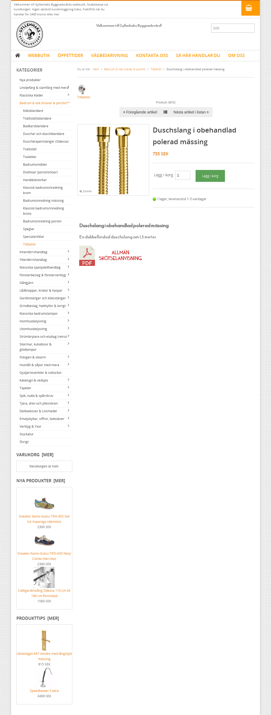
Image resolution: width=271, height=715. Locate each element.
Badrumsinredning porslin (42, 221)
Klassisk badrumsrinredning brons (43, 211)
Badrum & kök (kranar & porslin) (43, 103)
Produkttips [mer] (37, 618)
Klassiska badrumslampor (39, 313)
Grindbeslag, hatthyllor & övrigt (43, 306)
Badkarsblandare (35, 126)
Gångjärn (26, 282)
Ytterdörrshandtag (33, 259)
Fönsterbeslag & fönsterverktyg (43, 275)
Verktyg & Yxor (30, 426)
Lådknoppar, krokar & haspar (41, 290)
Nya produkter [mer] (40, 481)
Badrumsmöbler (35, 164)
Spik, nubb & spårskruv (36, 395)
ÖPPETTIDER (70, 55)
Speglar (28, 229)
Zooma (86, 191)
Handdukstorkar (35, 180)
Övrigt (24, 442)
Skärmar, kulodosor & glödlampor (36, 347)
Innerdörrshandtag (33, 252)
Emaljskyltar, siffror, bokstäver (42, 418)
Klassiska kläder (31, 95)
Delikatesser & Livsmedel (38, 411)
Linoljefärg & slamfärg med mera (44, 87)
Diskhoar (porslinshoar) (40, 172)
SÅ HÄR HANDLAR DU (198, 55)
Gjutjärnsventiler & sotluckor (41, 372)
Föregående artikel (140, 112)
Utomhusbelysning (33, 329)
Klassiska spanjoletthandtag (40, 267)
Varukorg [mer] (34, 455)
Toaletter (30, 157)
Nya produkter (30, 80)
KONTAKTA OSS (152, 55)
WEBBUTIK (39, 55)
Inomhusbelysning (33, 321)
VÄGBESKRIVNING (109, 55)
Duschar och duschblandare (43, 133)
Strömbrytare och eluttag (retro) (43, 336)
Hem (96, 69)
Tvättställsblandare (37, 118)
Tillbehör (29, 244)
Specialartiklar (33, 236)
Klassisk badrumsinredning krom (43, 190)
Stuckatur (27, 434)
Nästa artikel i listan (191, 112)
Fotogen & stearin (33, 357)
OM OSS (236, 55)
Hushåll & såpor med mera (39, 365)
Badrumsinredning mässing (43, 200)
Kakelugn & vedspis (34, 380)
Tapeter (25, 388)
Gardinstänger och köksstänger (43, 298)
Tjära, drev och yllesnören (39, 403)
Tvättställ (30, 149)
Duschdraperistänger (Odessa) (46, 141)
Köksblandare (33, 110)
